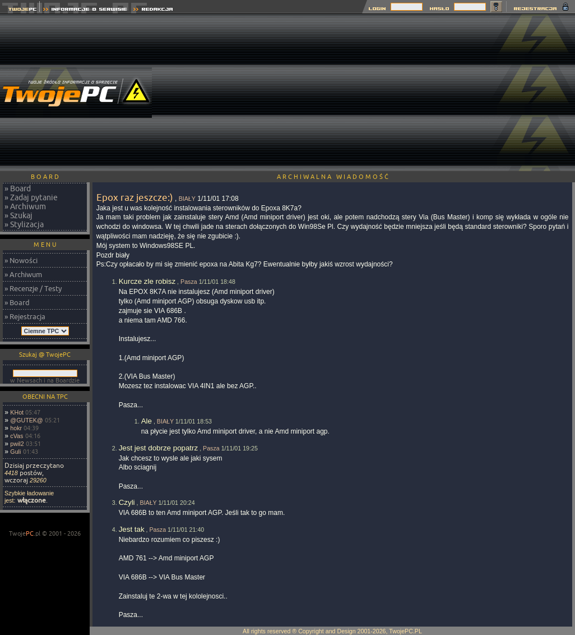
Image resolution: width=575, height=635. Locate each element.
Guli (15, 451)
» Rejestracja (24, 316)
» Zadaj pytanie (31, 197)
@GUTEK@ (26, 420)
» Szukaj (18, 215)
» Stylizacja (24, 224)
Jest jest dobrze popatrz (158, 448)
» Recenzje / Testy (33, 288)
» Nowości (21, 260)
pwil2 (17, 443)
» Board (17, 188)
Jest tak (132, 529)
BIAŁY (187, 198)
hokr (16, 428)
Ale (146, 421)
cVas (16, 435)
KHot (17, 412)
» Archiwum (25, 206)
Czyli (127, 502)
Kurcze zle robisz (147, 281)
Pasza (188, 281)
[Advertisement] (379, 92)
